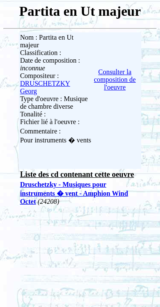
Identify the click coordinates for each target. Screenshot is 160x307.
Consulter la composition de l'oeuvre (115, 79)
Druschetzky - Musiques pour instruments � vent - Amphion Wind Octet (74, 193)
